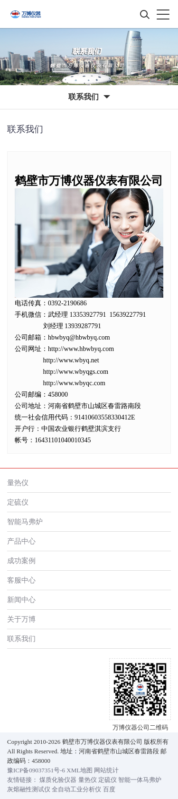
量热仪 (17, 482)
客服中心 (21, 580)
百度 (109, 789)
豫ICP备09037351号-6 (36, 770)
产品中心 (21, 541)
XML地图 (79, 770)
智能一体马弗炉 (139, 779)
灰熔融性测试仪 (28, 789)
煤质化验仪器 (57, 779)
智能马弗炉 (25, 521)
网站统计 (106, 770)
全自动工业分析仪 (76, 789)
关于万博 (21, 619)
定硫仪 (17, 502)
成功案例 (21, 560)
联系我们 (21, 638)
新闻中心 (21, 599)
